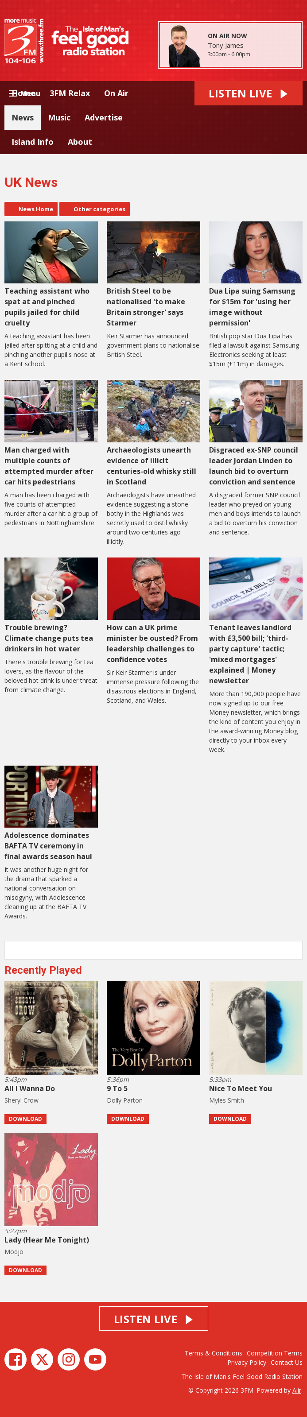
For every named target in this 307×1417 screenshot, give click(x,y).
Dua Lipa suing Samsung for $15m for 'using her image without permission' (256, 274)
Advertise (104, 117)
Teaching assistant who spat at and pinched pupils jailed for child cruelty (51, 274)
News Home (36, 209)
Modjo (13, 1251)
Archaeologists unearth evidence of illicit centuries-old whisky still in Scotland (153, 433)
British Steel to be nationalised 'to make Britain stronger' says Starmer (153, 274)
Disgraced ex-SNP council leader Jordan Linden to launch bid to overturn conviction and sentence (256, 433)
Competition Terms (275, 1353)
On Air (116, 93)
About (80, 141)
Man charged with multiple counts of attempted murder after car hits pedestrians (51, 433)
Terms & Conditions (213, 1353)
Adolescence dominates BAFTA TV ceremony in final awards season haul (51, 814)
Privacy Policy (246, 1362)
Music (59, 117)
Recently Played (43, 970)
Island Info (33, 141)
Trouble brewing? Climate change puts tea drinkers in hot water (51, 606)
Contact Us (287, 1362)
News (23, 117)
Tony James (226, 45)
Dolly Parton (125, 1100)
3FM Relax (70, 93)
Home (23, 93)
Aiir (296, 1390)
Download (25, 1119)
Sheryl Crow (21, 1100)
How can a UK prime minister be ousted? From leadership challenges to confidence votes (153, 611)
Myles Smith (226, 1100)
